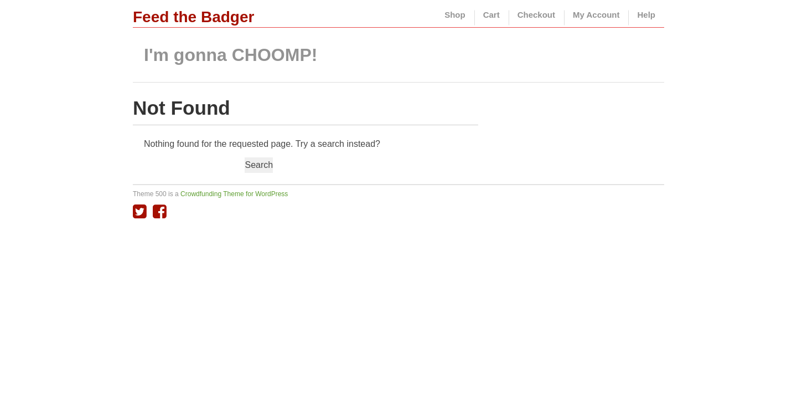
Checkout (536, 14)
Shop (454, 14)
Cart (491, 14)
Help (646, 14)
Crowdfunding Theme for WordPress (234, 194)
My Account (596, 14)
